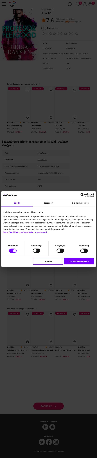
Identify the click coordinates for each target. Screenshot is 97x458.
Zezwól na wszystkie (79, 261)
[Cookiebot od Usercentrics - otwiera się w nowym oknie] (82, 195)
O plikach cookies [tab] (80, 203)
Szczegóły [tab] (48, 203)
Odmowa (48, 261)
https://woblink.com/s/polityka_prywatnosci (25, 232)
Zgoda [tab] (17, 203)
